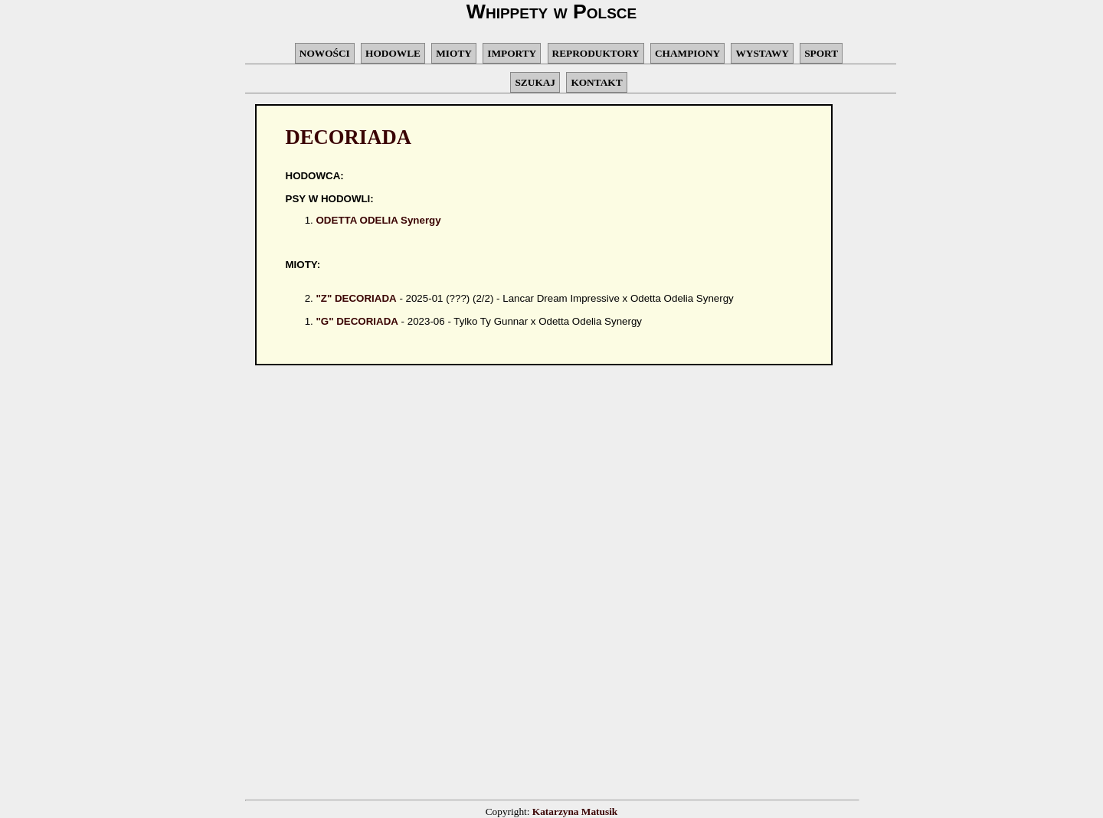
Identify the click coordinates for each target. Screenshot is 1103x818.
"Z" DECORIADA (356, 298)
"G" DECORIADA (357, 321)
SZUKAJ (535, 82)
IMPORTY (511, 53)
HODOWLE (393, 53)
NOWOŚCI (324, 53)
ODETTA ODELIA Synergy (378, 220)
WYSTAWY (761, 53)
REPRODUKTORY (596, 53)
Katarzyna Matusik (574, 811)
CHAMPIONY (687, 53)
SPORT (821, 53)
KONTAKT (596, 82)
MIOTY (454, 53)
